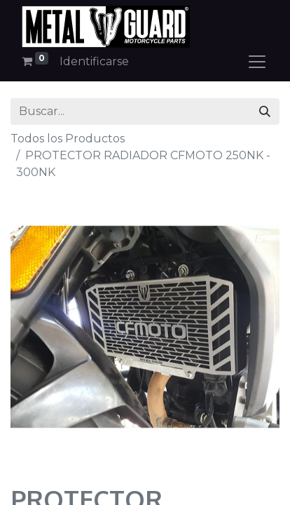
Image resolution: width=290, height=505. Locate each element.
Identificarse (94, 61)
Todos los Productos (68, 138)
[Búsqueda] (264, 111)
